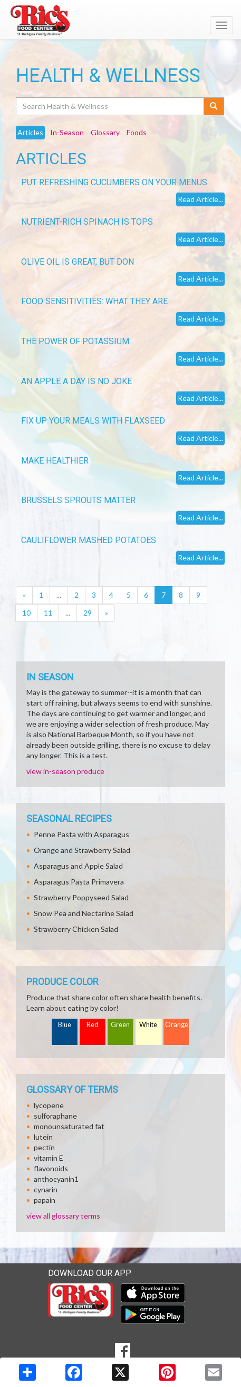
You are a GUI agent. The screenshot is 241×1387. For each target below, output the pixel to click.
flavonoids (51, 1168)
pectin (44, 1147)
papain (44, 1199)
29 (87, 612)
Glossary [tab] (105, 132)
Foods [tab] (137, 132)
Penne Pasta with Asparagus (81, 834)
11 (48, 612)
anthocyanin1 (56, 1178)
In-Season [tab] (67, 132)
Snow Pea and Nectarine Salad (83, 913)
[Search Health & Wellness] (110, 106)
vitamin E (48, 1157)
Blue (64, 1025)
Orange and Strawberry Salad (82, 850)
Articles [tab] (30, 132)
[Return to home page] (120, 20)
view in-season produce (65, 771)
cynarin (45, 1189)
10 (26, 612)
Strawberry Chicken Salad (76, 928)
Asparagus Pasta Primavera (79, 881)
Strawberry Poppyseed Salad (81, 897)
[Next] (106, 613)
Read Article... (200, 199)
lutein (43, 1136)
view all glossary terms (63, 1215)
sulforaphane (55, 1115)
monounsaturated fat (69, 1126)
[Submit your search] (214, 106)
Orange (176, 1025)
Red (92, 1025)
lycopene (49, 1105)
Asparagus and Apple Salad (78, 865)
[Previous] (24, 595)
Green (120, 1025)
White (148, 1025)
